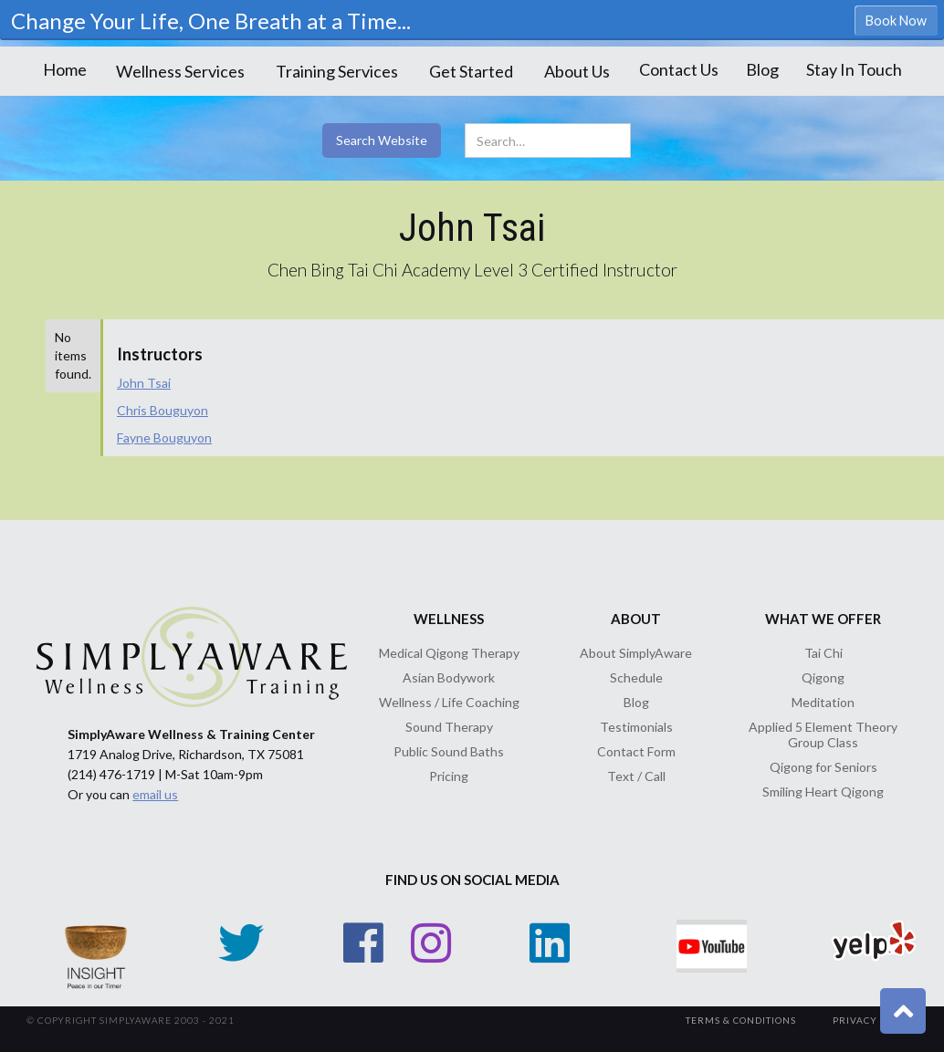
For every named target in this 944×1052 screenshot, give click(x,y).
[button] (180, 71)
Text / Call (636, 776)
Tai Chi (823, 653)
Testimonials (636, 726)
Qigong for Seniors (823, 767)
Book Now (896, 20)
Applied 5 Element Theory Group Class (823, 734)
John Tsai (144, 383)
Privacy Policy (875, 1020)
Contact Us (678, 69)
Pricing (448, 776)
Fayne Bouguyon (164, 437)
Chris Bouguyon (162, 410)
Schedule (636, 677)
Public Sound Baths (448, 751)
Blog (762, 69)
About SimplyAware (636, 653)
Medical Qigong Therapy (449, 653)
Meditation (823, 702)
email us (155, 794)
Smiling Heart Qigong (823, 791)
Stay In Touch (854, 69)
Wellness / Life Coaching (449, 702)
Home (65, 69)
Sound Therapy (449, 726)
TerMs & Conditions (741, 1020)
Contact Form (636, 751)
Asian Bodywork (449, 677)
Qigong (823, 677)
